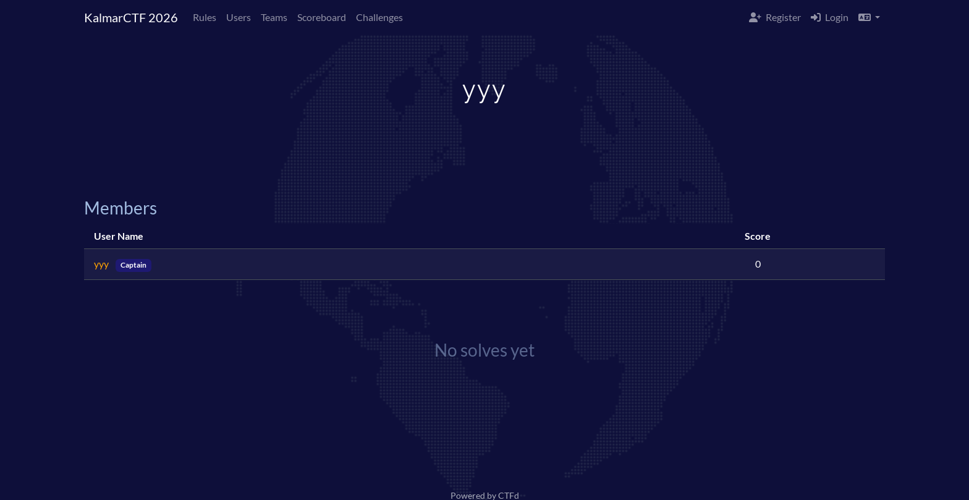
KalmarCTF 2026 (131, 17)
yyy (102, 263)
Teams (274, 17)
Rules (204, 17)
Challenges (379, 17)
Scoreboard (321, 17)
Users (238, 17)
